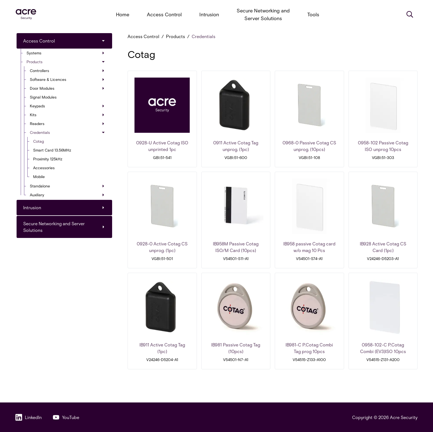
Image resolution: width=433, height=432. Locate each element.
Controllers (67, 70)
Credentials (67, 132)
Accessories (44, 167)
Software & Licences (67, 79)
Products (66, 61)
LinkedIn (28, 417)
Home (122, 14)
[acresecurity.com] (25, 14)
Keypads (67, 106)
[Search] (410, 14)
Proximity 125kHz (47, 159)
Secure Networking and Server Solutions (263, 14)
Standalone (67, 186)
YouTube (66, 417)
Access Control (164, 14)
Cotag (38, 141)
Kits (67, 114)
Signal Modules (43, 97)
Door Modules (67, 88)
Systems (65, 53)
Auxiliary (67, 194)
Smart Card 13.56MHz (52, 150)
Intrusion (209, 14)
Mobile (39, 176)
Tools (313, 14)
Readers (67, 123)
